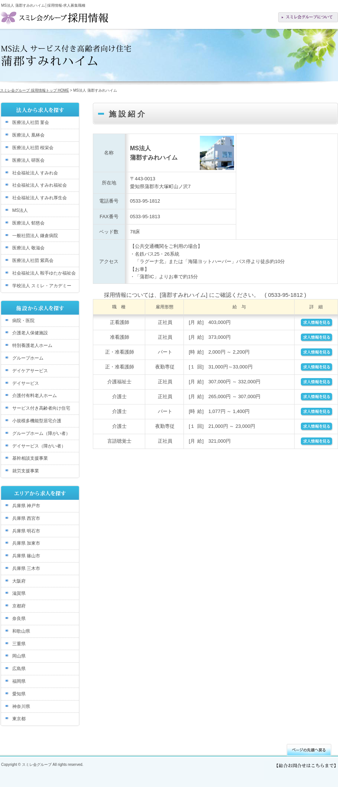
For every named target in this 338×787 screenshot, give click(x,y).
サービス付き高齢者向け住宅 (41, 408)
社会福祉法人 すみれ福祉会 (39, 185)
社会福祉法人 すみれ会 (35, 173)
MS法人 (20, 210)
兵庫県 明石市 (26, 531)
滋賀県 (19, 593)
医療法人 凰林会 (28, 135)
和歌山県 (21, 631)
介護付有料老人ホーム (34, 395)
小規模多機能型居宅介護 (36, 420)
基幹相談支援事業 (30, 458)
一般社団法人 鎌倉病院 (35, 235)
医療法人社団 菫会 (30, 122)
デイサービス (25, 383)
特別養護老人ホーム (32, 345)
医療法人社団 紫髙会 (32, 260)
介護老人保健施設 (30, 332)
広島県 (19, 668)
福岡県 (19, 681)
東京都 (19, 718)
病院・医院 (23, 320)
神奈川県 (21, 706)
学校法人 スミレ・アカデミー (41, 285)
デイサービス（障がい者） (39, 446)
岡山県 (19, 656)
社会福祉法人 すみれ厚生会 (39, 197)
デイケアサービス (30, 370)
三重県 (19, 643)
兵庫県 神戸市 (26, 505)
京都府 (19, 606)
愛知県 (19, 693)
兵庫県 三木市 (26, 568)
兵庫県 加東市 (26, 543)
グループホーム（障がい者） (41, 433)
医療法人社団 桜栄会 (32, 147)
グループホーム (27, 358)
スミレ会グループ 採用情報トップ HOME (34, 90)
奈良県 (19, 618)
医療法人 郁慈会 (28, 223)
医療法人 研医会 (28, 160)
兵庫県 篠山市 (26, 555)
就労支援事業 (25, 470)
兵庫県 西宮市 (26, 518)
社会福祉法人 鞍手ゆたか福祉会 (44, 273)
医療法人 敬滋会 (28, 247)
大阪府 (19, 581)
